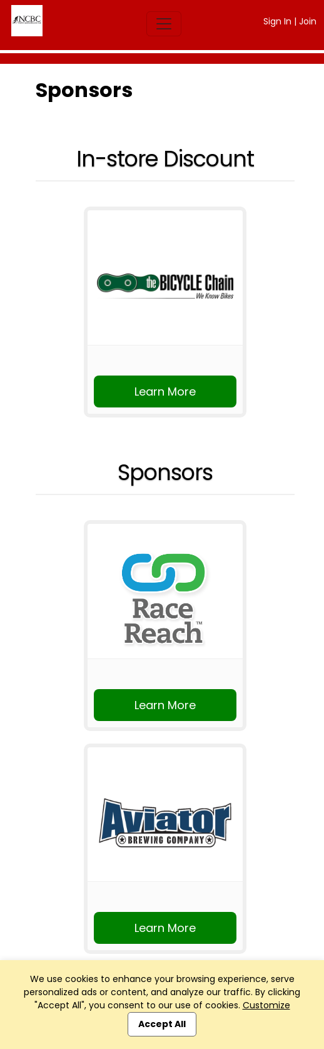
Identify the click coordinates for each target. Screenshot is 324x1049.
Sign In (277, 21)
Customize (266, 1005)
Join (307, 21)
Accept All (162, 1024)
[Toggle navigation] (163, 23)
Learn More (165, 391)
